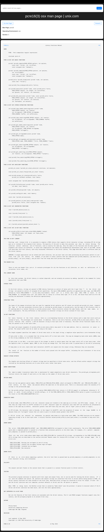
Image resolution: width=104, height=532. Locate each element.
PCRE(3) (6, 45)
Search (99, 8)
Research (97, 23)
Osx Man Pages (8, 23)
